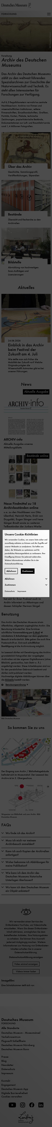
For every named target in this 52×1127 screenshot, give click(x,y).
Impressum (21, 591)
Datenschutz (10, 591)
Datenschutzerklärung (14, 563)
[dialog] (26, 563)
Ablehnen (11, 571)
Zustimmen (27, 571)
